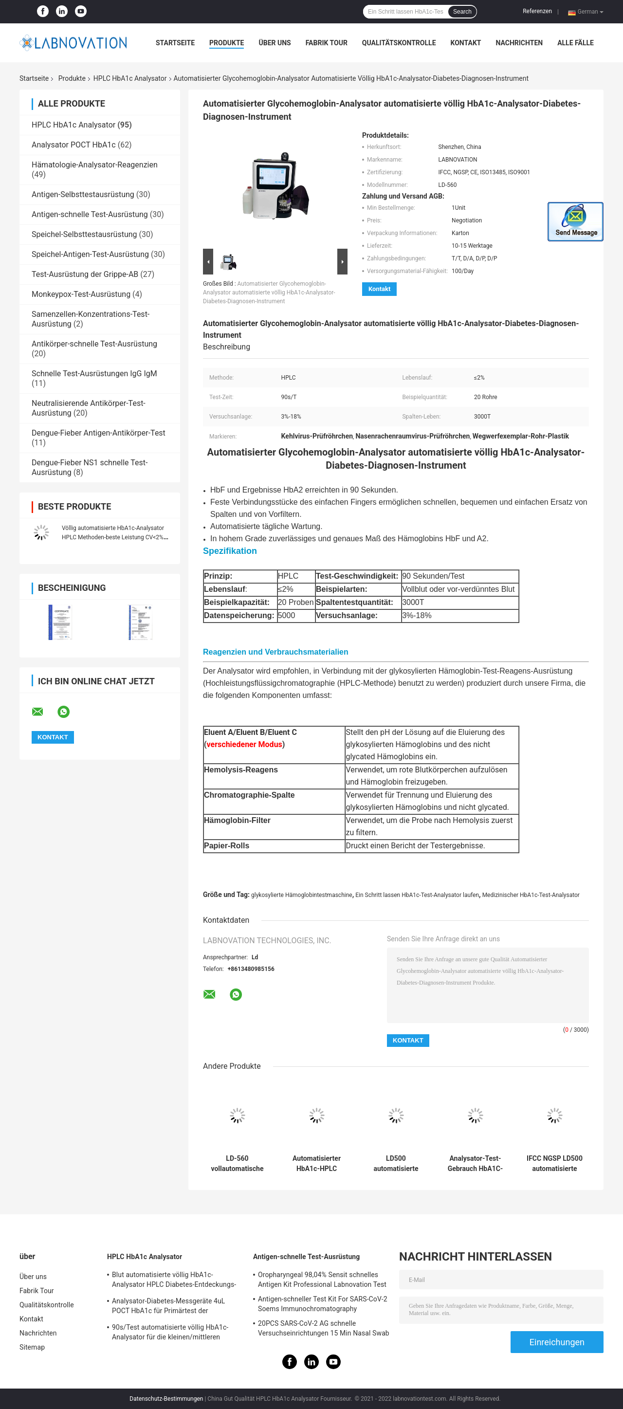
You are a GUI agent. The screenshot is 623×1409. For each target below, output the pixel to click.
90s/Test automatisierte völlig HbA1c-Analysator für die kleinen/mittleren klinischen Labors (170, 1333)
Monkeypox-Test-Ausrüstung (81, 294)
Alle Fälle (575, 43)
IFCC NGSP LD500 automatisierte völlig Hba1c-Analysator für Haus (555, 1163)
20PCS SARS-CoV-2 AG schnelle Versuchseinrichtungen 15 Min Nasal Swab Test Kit (323, 1329)
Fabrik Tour (327, 43)
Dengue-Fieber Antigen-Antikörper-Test (98, 433)
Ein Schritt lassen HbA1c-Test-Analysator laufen (417, 895)
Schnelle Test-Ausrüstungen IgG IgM (94, 373)
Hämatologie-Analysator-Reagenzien (95, 164)
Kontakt (466, 43)
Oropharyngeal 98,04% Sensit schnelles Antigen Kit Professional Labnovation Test (322, 1279)
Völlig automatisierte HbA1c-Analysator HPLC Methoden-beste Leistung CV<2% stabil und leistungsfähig (113, 537)
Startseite (175, 43)
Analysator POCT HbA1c (74, 144)
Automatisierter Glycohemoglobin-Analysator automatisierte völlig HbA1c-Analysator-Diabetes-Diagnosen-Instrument (269, 292)
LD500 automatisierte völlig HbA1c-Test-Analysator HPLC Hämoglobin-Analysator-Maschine (396, 1163)
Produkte (226, 43)
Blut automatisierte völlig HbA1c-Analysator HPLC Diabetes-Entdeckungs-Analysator (174, 1281)
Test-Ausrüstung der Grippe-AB (85, 274)
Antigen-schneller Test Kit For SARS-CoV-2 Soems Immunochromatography (322, 1304)
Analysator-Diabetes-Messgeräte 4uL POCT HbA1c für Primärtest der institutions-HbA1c (168, 1307)
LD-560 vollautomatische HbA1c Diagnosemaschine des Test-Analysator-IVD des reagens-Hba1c (237, 1163)
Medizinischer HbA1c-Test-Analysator (531, 895)
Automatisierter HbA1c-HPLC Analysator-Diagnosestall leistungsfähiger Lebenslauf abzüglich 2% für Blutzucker (316, 1163)
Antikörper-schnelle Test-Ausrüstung (94, 343)
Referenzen (537, 11)
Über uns (274, 43)
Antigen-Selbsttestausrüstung (83, 194)
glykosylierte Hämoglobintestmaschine (301, 895)
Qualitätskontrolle (399, 43)
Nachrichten (519, 43)
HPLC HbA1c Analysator (130, 78)
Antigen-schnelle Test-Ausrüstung (90, 214)
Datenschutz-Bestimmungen (166, 1398)
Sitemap (32, 1347)
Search (462, 11)
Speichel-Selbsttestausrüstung (84, 234)
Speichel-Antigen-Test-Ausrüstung (90, 254)
